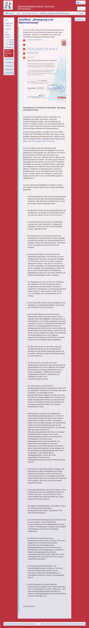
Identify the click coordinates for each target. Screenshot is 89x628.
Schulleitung (13, 40)
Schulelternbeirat (9, 69)
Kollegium (12, 42)
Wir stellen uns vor (7, 35)
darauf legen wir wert (29, 13)
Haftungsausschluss (29, 624)
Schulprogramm (9, 47)
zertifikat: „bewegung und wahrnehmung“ (54, 13)
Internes (8, 29)
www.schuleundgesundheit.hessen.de (41, 141)
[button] (79, 2)
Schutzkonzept (9, 73)
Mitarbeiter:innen (15, 44)
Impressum (8, 624)
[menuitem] (9, 19)
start (18, 13)
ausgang (10, 13)
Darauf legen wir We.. (8, 53)
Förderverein (9, 66)
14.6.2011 (81, 624)
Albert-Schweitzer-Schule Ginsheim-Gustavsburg (58, 624)
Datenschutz (17, 624)
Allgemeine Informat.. (9, 24)
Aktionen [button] (80, 19)
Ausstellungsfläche (9, 62)
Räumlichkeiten (9, 59)
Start (7, 20)
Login (81, 13)
